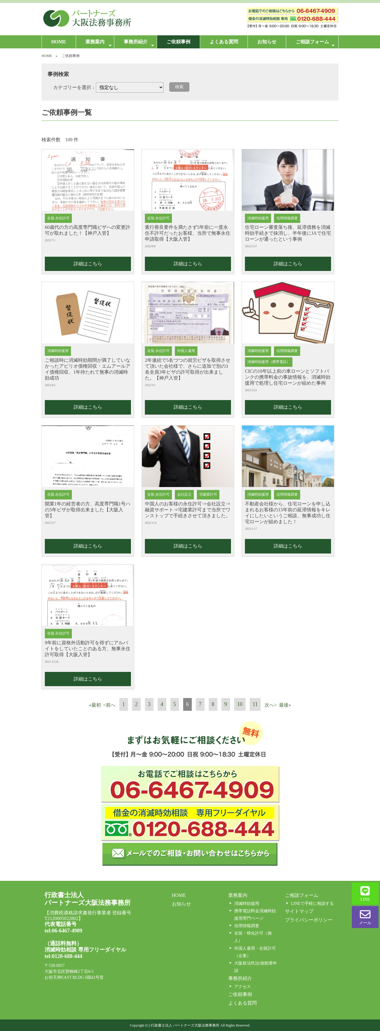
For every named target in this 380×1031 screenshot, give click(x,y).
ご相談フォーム (315, 43)
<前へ (109, 705)
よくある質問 (224, 41)
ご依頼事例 (178, 41)
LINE (365, 894)
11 (255, 704)
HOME (58, 41)
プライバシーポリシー (308, 919)
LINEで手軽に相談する (312, 903)
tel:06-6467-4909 (63, 931)
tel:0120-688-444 (63, 956)
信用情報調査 (246, 926)
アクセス (242, 986)
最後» (285, 705)
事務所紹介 (139, 43)
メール (365, 917)
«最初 (95, 705)
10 (240, 704)
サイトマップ (299, 911)
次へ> (271, 705)
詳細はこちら (88, 263)
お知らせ (266, 41)
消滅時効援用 (246, 903)
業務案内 (99, 43)
